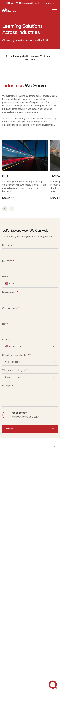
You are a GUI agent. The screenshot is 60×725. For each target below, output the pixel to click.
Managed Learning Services (15, 467)
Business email (10, 292)
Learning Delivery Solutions (14, 501)
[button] (11, 208)
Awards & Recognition (12, 612)
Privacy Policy (8, 686)
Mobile (5, 276)
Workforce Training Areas (14, 495)
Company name (10, 308)
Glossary (6, 672)
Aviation (5, 573)
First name (8, 245)
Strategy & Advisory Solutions (16, 473)
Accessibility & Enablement (15, 512)
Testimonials (8, 606)
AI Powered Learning (11, 478)
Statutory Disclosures (12, 697)
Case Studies (8, 595)
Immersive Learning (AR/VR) (15, 506)
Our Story (6, 634)
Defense (6, 568)
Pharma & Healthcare (12, 534)
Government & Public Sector (15, 562)
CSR (4, 639)
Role (5, 323)
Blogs (5, 655)
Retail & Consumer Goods (14, 545)
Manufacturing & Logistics (14, 539)
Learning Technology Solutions (16, 484)
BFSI (4, 528)
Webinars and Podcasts (13, 667)
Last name (8, 261)
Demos (5, 601)
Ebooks (5, 661)
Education (7, 579)
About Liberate (9, 628)
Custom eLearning (10, 490)
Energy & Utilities (10, 551)
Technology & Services (13, 556)
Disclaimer (7, 691)
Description (7, 385)
